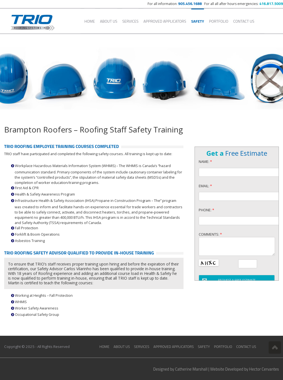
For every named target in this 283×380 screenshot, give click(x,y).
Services (130, 21)
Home (89, 21)
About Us (108, 21)
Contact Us (243, 21)
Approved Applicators (164, 21)
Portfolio (218, 21)
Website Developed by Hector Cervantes (244, 369)
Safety (197, 21)
